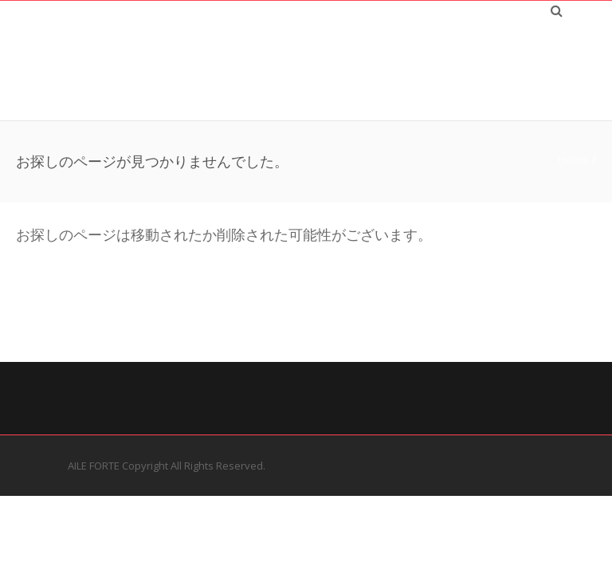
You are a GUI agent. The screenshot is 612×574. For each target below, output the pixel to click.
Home (573, 160)
